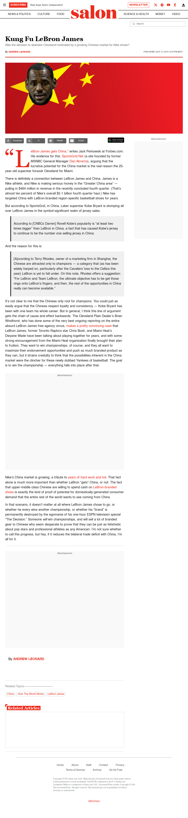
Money (160, 14)
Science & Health (136, 14)
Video (176, 14)
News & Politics (19, 14)
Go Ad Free (115, 770)
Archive (97, 770)
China (10, 694)
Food (60, 14)
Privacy (120, 765)
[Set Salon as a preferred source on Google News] (116, 140)
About (74, 765)
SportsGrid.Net (93, 156)
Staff (88, 765)
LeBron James (55, 694)
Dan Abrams (107, 161)
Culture (44, 14)
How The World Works (31, 694)
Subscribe (18, 5)
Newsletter (138, 5)
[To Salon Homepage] (94, 12)
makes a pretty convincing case (89, 326)
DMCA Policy (94, 801)
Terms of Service (75, 770)
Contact (103, 765)
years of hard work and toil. (87, 477)
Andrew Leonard (19, 52)
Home (60, 765)
